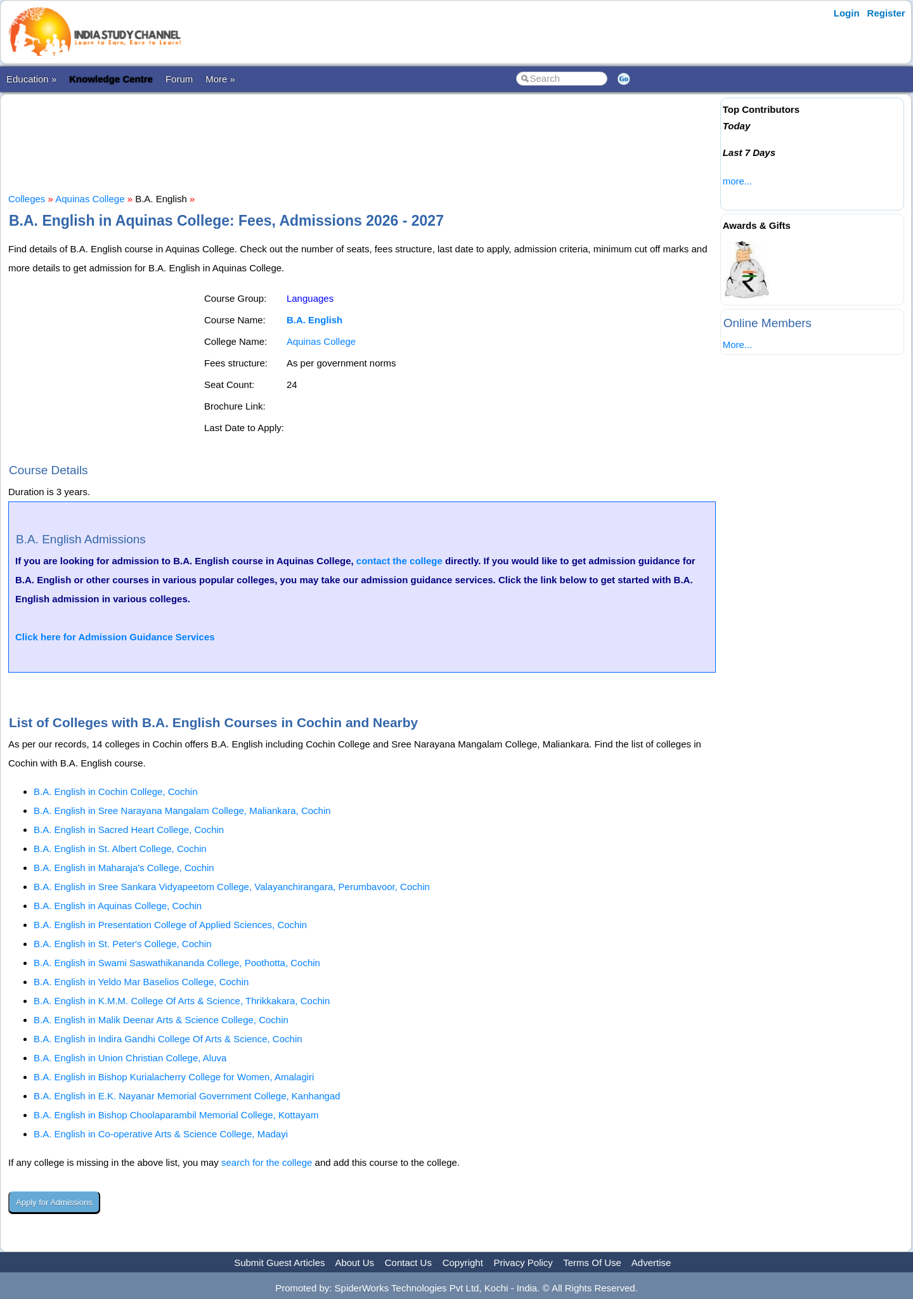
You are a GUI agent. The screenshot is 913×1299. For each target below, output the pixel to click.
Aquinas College (89, 198)
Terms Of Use (592, 1262)
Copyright (463, 1262)
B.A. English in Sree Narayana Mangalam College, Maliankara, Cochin (182, 810)
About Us (354, 1262)
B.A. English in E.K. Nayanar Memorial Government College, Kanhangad (187, 1095)
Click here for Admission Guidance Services (115, 636)
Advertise (651, 1262)
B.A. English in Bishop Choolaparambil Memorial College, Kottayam (176, 1114)
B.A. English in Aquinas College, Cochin (118, 905)
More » (220, 79)
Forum (179, 79)
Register (886, 13)
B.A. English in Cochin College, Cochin (115, 791)
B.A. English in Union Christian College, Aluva (130, 1057)
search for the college (266, 1162)
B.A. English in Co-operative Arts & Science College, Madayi (161, 1133)
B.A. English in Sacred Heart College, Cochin (129, 829)
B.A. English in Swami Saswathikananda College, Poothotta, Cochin (177, 962)
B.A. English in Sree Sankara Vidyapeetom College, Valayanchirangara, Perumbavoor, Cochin (232, 886)
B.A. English (314, 319)
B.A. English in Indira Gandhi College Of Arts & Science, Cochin (168, 1038)
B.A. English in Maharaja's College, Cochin (124, 867)
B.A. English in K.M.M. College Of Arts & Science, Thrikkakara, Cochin (182, 1000)
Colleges (26, 198)
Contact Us (408, 1262)
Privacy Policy (523, 1262)
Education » (31, 79)
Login (847, 13)
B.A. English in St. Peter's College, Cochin (123, 943)
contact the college (399, 560)
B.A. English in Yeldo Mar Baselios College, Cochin (141, 981)
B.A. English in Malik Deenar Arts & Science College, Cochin (161, 1019)
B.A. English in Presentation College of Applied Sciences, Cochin (170, 924)
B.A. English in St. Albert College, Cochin (120, 848)
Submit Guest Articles (279, 1262)
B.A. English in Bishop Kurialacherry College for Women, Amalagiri (174, 1076)
